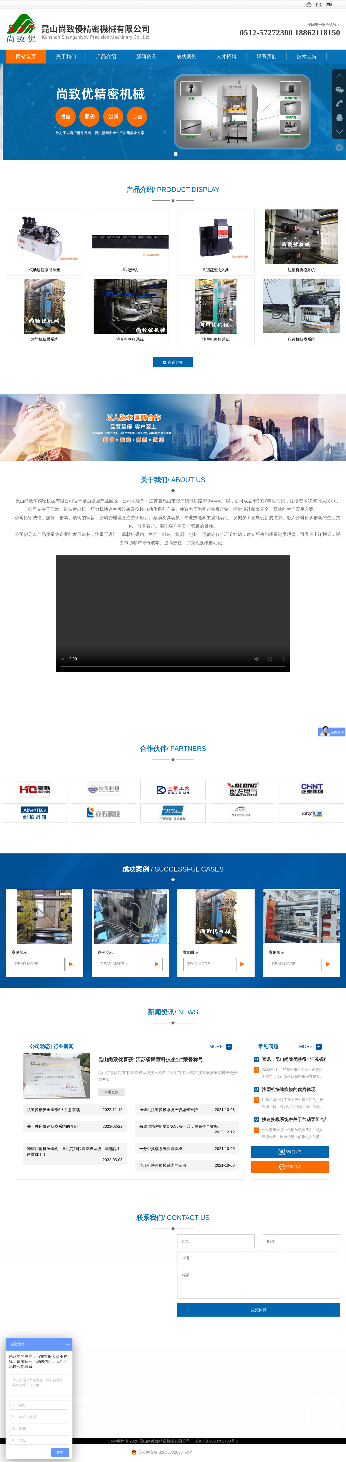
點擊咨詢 (290, 1166)
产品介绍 (106, 56)
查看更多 (173, 362)
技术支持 (307, 56)
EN (329, 5)
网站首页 (26, 56)
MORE (220, 1047)
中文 (318, 5)
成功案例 (186, 56)
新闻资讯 (146, 56)
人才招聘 (226, 56)
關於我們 (290, 1151)
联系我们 (267, 56)
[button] (170, 154)
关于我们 (66, 56)
